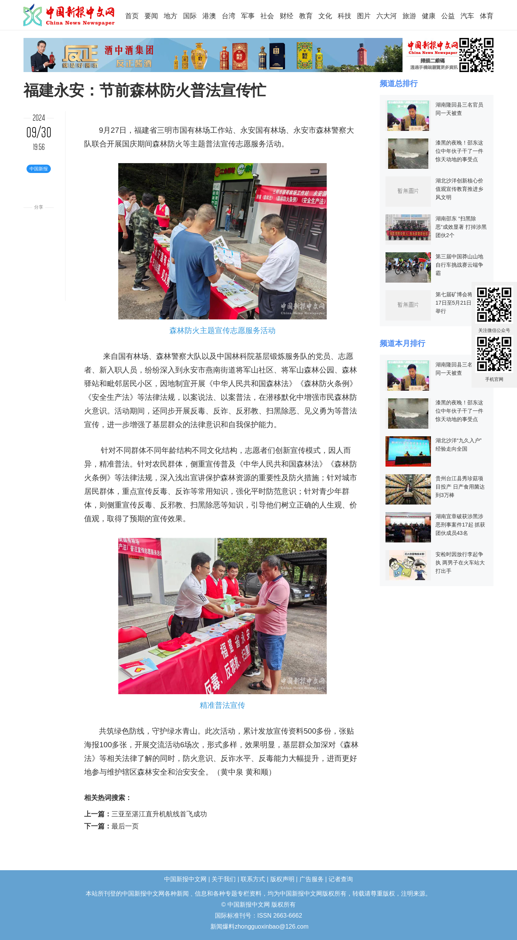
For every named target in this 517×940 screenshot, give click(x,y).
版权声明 (282, 879)
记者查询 (341, 879)
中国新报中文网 (70, 14)
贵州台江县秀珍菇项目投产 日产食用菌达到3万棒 (460, 486)
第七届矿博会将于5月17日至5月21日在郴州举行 (461, 302)
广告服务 (311, 879)
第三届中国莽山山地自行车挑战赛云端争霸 (459, 264)
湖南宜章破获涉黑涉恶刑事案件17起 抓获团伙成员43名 (460, 524)
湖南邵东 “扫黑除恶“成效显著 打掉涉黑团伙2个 (461, 226)
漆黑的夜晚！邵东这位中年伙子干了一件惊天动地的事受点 (459, 151)
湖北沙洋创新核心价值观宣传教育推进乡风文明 (459, 189)
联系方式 (253, 879)
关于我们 (224, 879)
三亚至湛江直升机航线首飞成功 (159, 814)
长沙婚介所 (1, 921)
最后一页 (125, 826)
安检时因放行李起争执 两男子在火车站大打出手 (460, 562)
